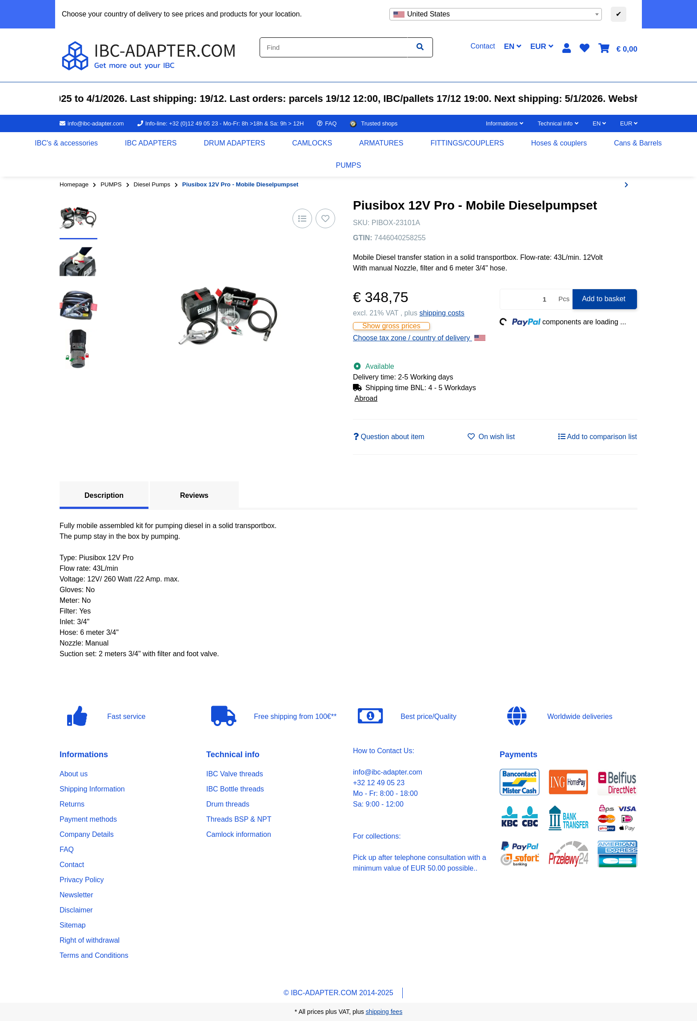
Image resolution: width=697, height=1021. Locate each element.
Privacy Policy (82, 880)
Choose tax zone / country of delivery (419, 338)
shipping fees (384, 1011)
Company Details (87, 834)
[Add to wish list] (325, 218)
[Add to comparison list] (302, 218)
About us (74, 774)
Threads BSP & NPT (238, 819)
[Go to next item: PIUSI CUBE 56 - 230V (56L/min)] (626, 185)
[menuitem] (66, 143)
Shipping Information (92, 789)
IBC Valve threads (234, 774)
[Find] (334, 47)
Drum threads (227, 804)
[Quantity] (527, 299)
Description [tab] (104, 495)
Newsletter (76, 895)
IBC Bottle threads (235, 789)
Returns (72, 804)
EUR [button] (541, 46)
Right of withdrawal (90, 940)
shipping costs (441, 313)
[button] (566, 48)
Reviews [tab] (194, 495)
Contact (72, 864)
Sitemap (73, 925)
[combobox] (495, 14)
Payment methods (88, 819)
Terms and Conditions (94, 955)
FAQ (67, 849)
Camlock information (238, 834)
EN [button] (512, 46)
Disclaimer (76, 910)
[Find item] (420, 47)
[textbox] (495, 14)
